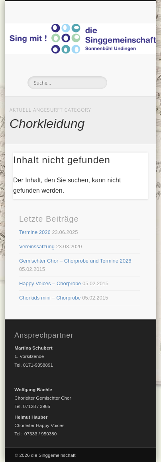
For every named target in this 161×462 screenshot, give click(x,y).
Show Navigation (127, 71)
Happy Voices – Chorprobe (50, 283)
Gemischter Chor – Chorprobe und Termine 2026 (75, 261)
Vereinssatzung (37, 246)
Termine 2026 (35, 232)
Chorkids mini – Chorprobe (50, 298)
